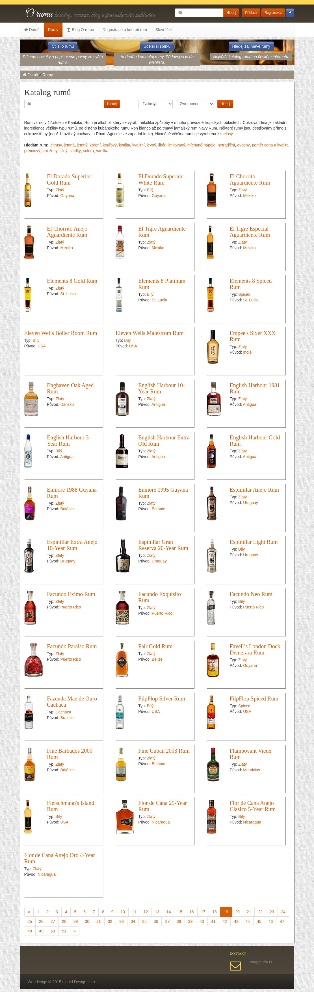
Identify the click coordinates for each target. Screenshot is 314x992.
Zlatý (59, 190)
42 (224, 921)
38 (179, 921)
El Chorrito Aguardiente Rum (250, 179)
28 (64, 921)
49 (41, 931)
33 (121, 921)
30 (87, 921)
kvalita (124, 145)
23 (272, 912)
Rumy (53, 29)
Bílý (150, 190)
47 (282, 921)
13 (157, 912)
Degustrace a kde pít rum (125, 29)
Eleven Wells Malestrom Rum (150, 333)
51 (64, 931)
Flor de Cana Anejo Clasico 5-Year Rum (253, 806)
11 (134, 912)
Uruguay (250, 502)
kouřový (110, 145)
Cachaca (63, 712)
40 (202, 921)
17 (203, 912)
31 (98, 921)
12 (146, 912)
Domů (32, 29)
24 (283, 912)
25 (30, 921)
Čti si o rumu (63, 46)
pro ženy (49, 150)
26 (41, 921)
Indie (247, 352)
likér (161, 145)
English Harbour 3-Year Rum (68, 440)
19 (226, 912)
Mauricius (251, 770)
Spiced (244, 294)
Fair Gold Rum (155, 646)
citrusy (56, 145)
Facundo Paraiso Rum (72, 646)
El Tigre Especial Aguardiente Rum (250, 231)
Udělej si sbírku (157, 46)
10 (122, 912)
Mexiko (249, 195)
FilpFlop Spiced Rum (254, 698)
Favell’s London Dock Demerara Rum (255, 649)
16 (191, 912)
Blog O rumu (80, 29)
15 (180, 912)
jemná (69, 145)
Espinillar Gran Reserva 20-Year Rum (163, 545)
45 (259, 921)
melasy (226, 134)
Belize (157, 659)
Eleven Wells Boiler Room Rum (60, 333)
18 (214, 912)
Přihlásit (251, 13)
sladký (75, 150)
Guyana (67, 195)
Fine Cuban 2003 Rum (164, 751)
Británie (66, 509)
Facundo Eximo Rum (71, 594)
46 (270, 921)
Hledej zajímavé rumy (251, 46)
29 (75, 921)
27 (53, 921)
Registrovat (273, 13)
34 (133, 921)
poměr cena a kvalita (270, 145)
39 (190, 921)
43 (236, 921)
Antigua (158, 404)
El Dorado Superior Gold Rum (69, 179)
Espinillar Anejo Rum (254, 490)
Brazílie (66, 717)
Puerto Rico (70, 607)
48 (30, 931)
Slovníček (164, 29)
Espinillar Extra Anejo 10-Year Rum (72, 545)
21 (249, 912)
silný (64, 150)
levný (151, 145)
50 (53, 931)
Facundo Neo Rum (251, 594)
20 (237, 912)
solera (88, 150)
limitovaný (176, 145)
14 (168, 912)
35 (144, 921)
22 (260, 912)
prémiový (32, 150)
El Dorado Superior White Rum (160, 179)
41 (213, 921)
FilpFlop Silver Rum (161, 698)
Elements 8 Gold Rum (72, 281)
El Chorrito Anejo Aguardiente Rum (67, 231)
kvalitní (138, 145)
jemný (82, 145)
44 (247, 921)
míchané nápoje (201, 145)
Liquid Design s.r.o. (79, 982)
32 (110, 921)
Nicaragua (161, 822)
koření (95, 145)
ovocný (243, 145)
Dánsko (66, 404)
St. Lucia (67, 294)
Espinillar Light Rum (254, 542)
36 (156, 921)
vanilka (102, 150)
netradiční (226, 145)
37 (167, 921)
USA (42, 346)
